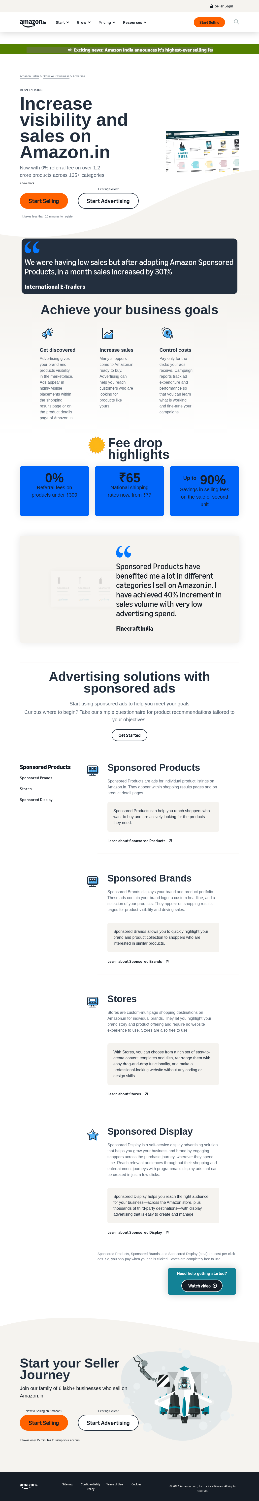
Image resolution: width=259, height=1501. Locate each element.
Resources (132, 22)
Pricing (104, 22)
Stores (26, 788)
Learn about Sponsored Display (134, 1232)
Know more (27, 183)
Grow (81, 22)
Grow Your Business (56, 76)
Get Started (129, 735)
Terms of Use (114, 1484)
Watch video (199, 1285)
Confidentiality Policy (90, 1486)
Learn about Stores (124, 1093)
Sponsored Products (45, 766)
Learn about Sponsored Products (136, 840)
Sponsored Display (36, 799)
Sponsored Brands (36, 777)
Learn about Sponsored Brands (134, 961)
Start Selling (209, 22)
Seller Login (224, 6)
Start (60, 22)
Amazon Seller (29, 76)
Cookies (136, 1484)
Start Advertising (108, 200)
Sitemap (67, 1484)
